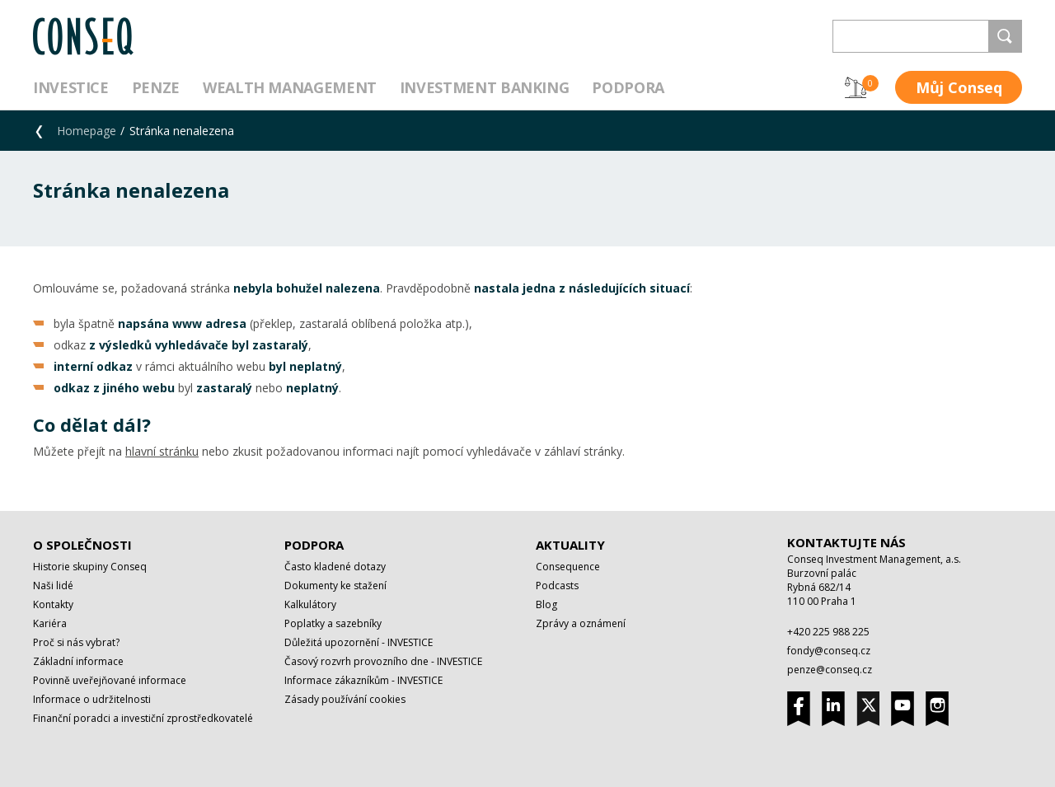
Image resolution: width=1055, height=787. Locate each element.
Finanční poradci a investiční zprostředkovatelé (143, 718)
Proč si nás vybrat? (76, 642)
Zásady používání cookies (345, 699)
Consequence (568, 567)
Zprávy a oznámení (581, 623)
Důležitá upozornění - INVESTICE (358, 642)
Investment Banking (485, 87)
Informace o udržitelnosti (92, 699)
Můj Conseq (959, 87)
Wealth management (290, 87)
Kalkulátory (310, 604)
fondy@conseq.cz (828, 651)
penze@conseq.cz (829, 670)
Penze (156, 87)
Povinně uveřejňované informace (109, 680)
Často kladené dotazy (335, 567)
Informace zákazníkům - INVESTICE (363, 680)
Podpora (627, 87)
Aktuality (570, 544)
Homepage (86, 130)
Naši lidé (53, 586)
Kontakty (53, 604)
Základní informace (78, 661)
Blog (546, 604)
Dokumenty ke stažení (335, 586)
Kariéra (50, 623)
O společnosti (82, 544)
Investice (71, 87)
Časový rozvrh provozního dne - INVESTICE (383, 661)
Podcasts (557, 586)
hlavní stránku (162, 451)
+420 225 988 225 (828, 632)
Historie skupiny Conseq (90, 567)
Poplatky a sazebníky (333, 623)
